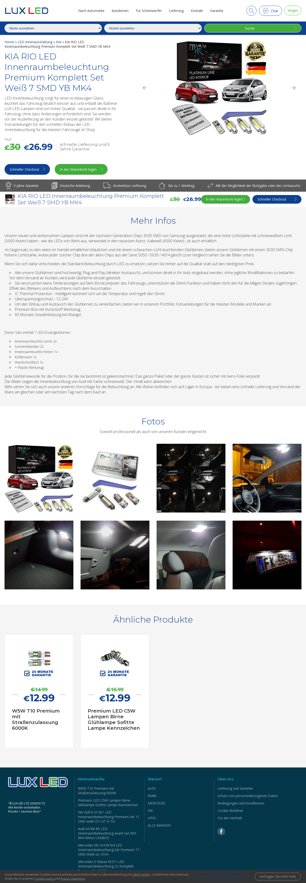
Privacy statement (93, 879)
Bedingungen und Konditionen (241, 803)
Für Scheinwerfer (148, 10)
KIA (59, 42)
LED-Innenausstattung (35, 42)
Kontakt (196, 10)
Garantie (215, 10)
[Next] (294, 88)
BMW (152, 796)
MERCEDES (156, 803)
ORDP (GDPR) (141, 874)
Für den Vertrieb (230, 818)
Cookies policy (65, 879)
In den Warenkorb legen (81, 170)
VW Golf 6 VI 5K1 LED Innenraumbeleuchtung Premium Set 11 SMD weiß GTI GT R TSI (108, 817)
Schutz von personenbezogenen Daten (248, 796)
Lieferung (175, 10)
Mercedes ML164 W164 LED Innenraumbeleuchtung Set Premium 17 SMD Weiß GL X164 (108, 850)
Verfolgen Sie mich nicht (277, 876)
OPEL (152, 818)
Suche (249, 28)
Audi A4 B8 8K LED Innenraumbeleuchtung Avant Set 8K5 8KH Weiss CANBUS (107, 834)
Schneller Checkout (24, 170)
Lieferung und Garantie (235, 789)
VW (150, 811)
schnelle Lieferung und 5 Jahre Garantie (85, 146)
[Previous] (144, 88)
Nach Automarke (90, 10)
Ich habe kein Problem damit (220, 876)
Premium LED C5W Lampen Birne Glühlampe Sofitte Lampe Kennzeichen (108, 803)
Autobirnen (119, 10)
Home (10, 42)
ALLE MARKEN (159, 826)
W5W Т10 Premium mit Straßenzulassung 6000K (97, 791)
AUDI (152, 789)
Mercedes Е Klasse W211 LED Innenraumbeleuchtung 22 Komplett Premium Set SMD (106, 866)
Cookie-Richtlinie (230, 811)
